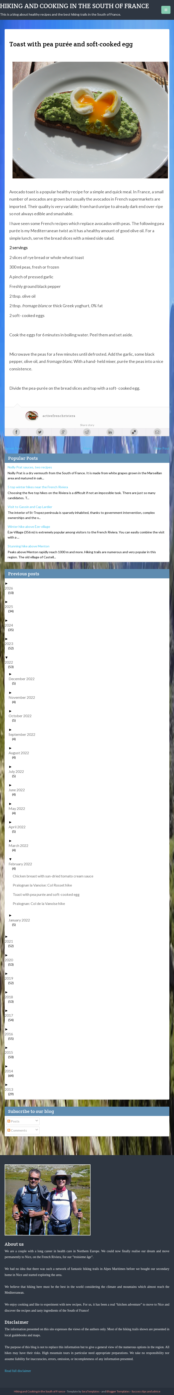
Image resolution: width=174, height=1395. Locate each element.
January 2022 (21, 920)
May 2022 (18, 808)
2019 (10, 978)
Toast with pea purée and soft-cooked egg (48, 894)
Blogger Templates (118, 1391)
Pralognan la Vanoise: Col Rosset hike (44, 885)
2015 (10, 1052)
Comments (17, 1130)
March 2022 (20, 845)
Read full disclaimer (18, 1371)
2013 (10, 1089)
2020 (10, 960)
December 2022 (23, 678)
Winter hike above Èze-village (29, 527)
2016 (10, 1034)
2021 (10, 941)
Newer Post (13, 448)
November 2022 (23, 697)
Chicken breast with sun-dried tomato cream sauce (54, 876)
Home (88, 448)
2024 (10, 625)
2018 (10, 997)
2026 (10, 588)
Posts (13, 1121)
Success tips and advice (146, 1391)
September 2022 (23, 734)
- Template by (82, 1391)
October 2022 (22, 715)
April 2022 (19, 827)
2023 (10, 643)
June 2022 (18, 790)
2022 (10, 662)
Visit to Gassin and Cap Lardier (30, 507)
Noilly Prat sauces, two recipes (30, 467)
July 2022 (18, 771)
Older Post (161, 448)
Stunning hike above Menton (28, 546)
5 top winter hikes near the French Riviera (38, 487)
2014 (10, 1071)
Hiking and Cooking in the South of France (74, 6)
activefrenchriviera (58, 416)
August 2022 (20, 752)
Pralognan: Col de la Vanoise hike (40, 903)
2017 (10, 1015)
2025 (10, 606)
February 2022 (22, 864)
